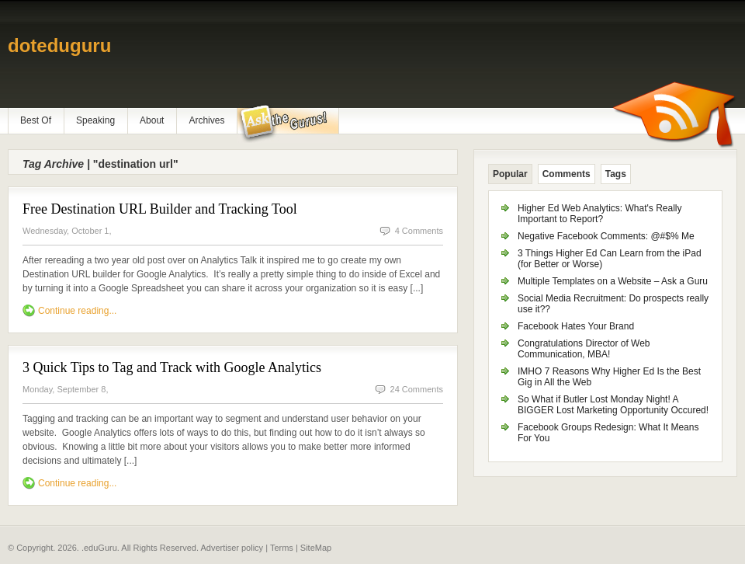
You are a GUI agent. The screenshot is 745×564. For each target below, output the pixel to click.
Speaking (95, 120)
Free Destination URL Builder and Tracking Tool (160, 209)
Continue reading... (77, 310)
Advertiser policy (231, 547)
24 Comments (416, 389)
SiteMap (315, 547)
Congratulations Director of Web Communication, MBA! (584, 349)
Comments (566, 174)
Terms (281, 547)
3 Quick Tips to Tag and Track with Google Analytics (172, 367)
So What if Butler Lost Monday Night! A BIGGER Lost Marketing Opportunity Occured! (613, 405)
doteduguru (59, 45)
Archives (206, 120)
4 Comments (419, 230)
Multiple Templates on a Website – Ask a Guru (613, 281)
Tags (615, 174)
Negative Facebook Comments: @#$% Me (606, 236)
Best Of (35, 120)
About (152, 120)
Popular (510, 174)
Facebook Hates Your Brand (576, 326)
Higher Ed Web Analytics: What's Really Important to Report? (600, 214)
